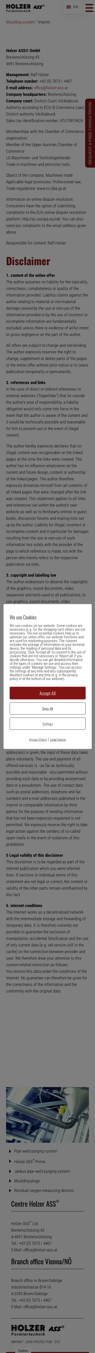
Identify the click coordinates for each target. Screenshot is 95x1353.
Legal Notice (58, 739)
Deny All (47, 708)
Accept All (48, 693)
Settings (47, 724)
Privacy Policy (38, 739)
